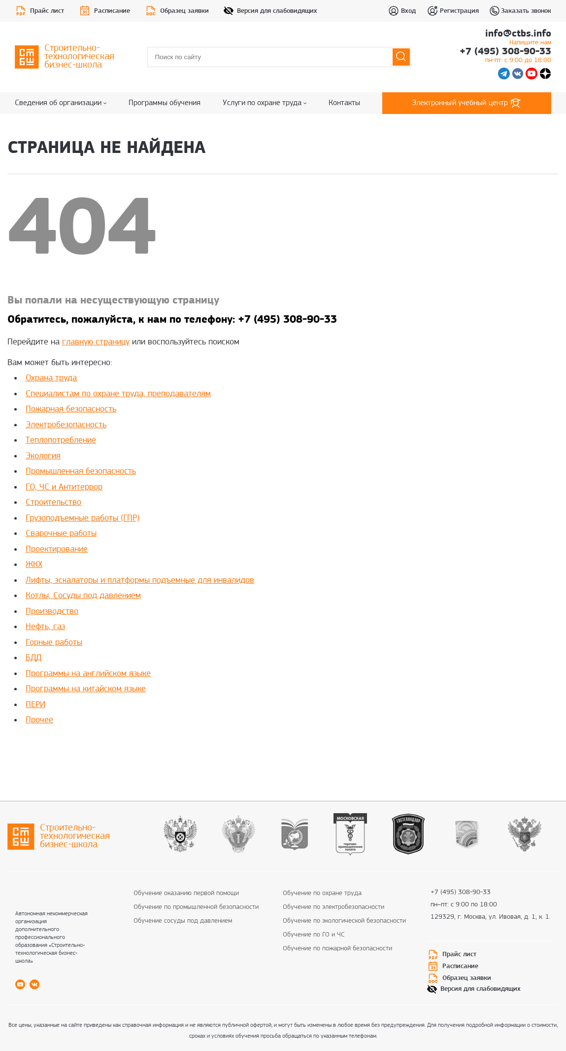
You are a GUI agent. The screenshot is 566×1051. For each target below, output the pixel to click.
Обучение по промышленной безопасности (196, 907)
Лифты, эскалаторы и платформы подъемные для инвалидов (140, 580)
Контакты (344, 103)
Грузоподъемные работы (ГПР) (82, 518)
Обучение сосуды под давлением (182, 921)
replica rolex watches (321, 750)
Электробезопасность (66, 425)
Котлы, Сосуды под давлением (83, 596)
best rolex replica (76, 750)
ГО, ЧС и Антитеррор (64, 487)
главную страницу (96, 342)
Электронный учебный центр (467, 103)
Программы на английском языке (88, 673)
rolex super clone (195, 750)
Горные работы (54, 642)
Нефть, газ (45, 627)
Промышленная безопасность (81, 471)
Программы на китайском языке (86, 689)
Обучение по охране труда (322, 893)
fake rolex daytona (255, 750)
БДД (33, 658)
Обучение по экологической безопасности (344, 921)
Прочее (39, 720)
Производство (52, 611)
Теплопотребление (61, 440)
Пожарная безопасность (71, 409)
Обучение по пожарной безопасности (337, 948)
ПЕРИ (35, 705)
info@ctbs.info (518, 38)
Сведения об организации (60, 103)
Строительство (53, 502)
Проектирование (57, 549)
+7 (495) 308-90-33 (505, 56)
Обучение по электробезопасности (333, 907)
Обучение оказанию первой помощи (186, 893)
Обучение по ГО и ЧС (314, 934)
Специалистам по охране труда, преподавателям (118, 394)
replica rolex (27, 750)
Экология (43, 456)
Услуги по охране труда (264, 103)
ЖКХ (34, 564)
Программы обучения (164, 103)
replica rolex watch (136, 750)
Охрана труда (51, 378)
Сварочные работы (61, 533)
